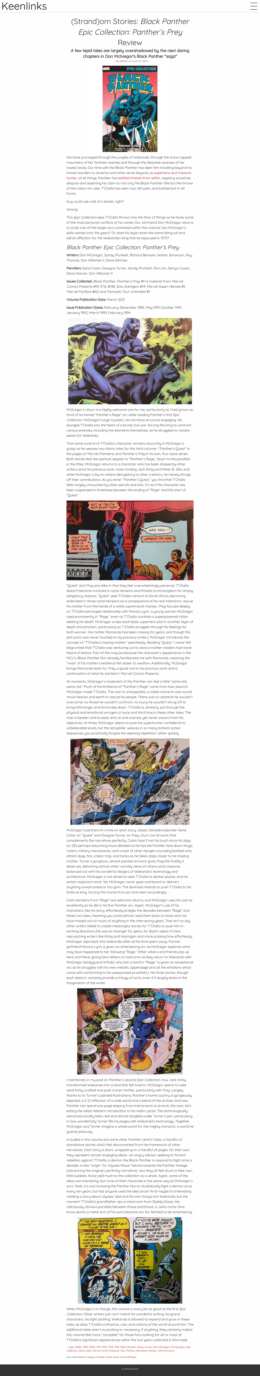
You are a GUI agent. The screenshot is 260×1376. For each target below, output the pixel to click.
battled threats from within (139, 178)
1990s (92, 1347)
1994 (116, 1347)
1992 (104, 1347)
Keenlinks (133, 1369)
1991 (98, 1347)
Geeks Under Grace (108, 1357)
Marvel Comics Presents (105, 1350)
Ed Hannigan (178, 1347)
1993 (110, 1347)
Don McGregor (161, 1347)
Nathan (123, 61)
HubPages (130, 1357)
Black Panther (128, 1347)
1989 (85, 1347)
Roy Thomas (127, 1350)
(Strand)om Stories (146, 1350)
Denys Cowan (144, 1347)
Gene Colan (84, 1350)
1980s (78, 1347)
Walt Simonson (166, 1350)
